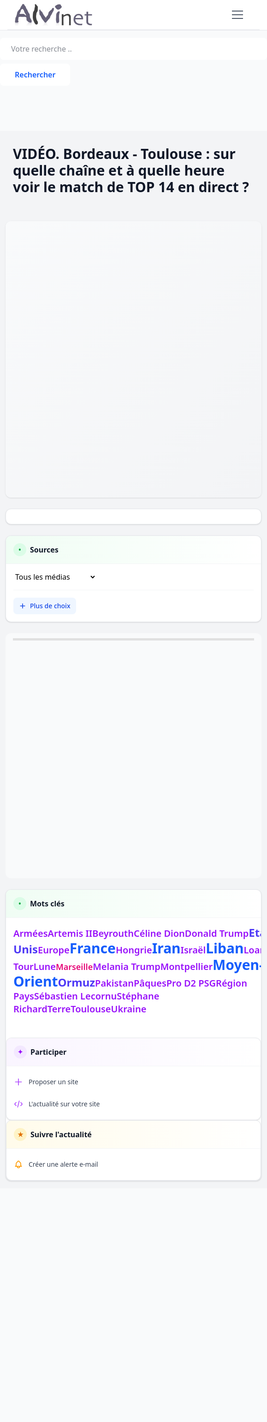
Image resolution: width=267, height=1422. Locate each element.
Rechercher (35, 75)
